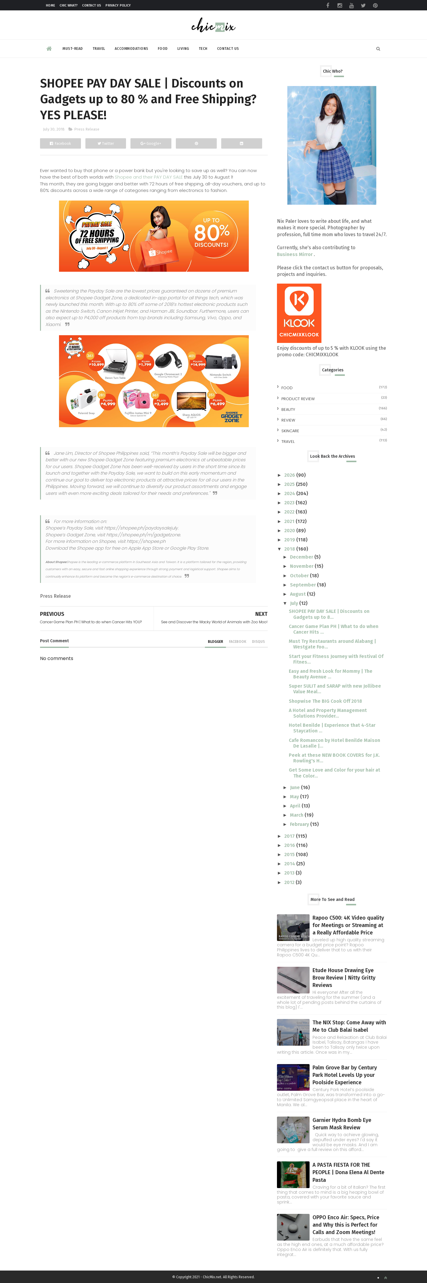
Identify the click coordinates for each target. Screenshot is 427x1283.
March (297, 815)
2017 (290, 836)
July (294, 603)
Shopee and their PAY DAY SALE (149, 177)
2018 (290, 549)
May (295, 796)
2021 (290, 521)
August (298, 594)
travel (287, 441)
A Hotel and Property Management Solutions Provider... (328, 713)
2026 (290, 475)
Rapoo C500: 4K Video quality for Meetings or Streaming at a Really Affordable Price (348, 925)
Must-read (73, 49)
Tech (203, 49)
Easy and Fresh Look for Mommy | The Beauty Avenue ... (330, 674)
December (302, 557)
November (302, 566)
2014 (290, 864)
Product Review (298, 399)
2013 (290, 873)
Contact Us (91, 5)
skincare (290, 431)
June (295, 787)
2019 (290, 540)
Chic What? (69, 5)
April (296, 806)
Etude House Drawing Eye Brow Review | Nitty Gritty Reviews (344, 977)
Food (163, 49)
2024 (290, 493)
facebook (237, 642)
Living (183, 49)
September (303, 585)
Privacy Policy (118, 5)
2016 (290, 845)
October (300, 575)
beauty (288, 409)
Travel (99, 49)
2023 (290, 502)
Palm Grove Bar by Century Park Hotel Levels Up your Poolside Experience (345, 1075)
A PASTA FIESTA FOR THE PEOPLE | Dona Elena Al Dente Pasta (348, 1172)
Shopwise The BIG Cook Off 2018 (325, 701)
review (288, 420)
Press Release (86, 129)
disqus (258, 642)
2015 (290, 854)
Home (50, 5)
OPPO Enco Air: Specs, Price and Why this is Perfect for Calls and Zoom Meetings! (346, 1225)
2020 (290, 530)
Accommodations (131, 49)
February (300, 824)
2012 (290, 882)
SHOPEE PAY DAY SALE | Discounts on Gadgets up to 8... (329, 614)
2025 (290, 484)
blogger (215, 642)
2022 (290, 512)
